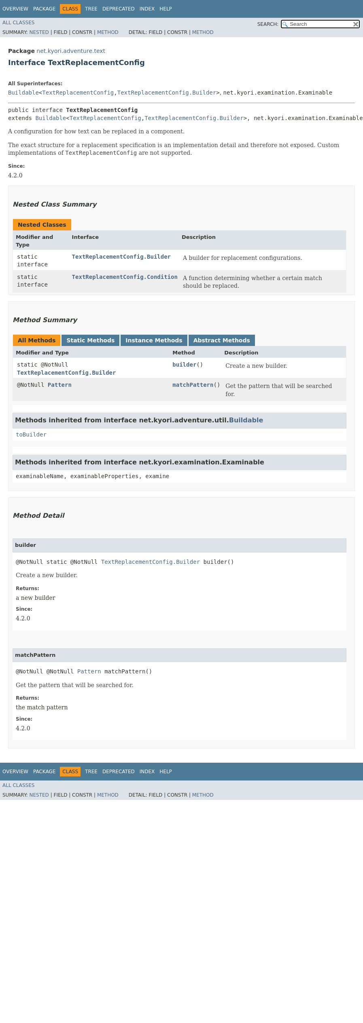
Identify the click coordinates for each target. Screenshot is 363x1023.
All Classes (18, 22)
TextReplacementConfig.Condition (125, 277)
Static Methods (90, 340)
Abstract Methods (221, 340)
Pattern (60, 385)
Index (147, 9)
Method (108, 32)
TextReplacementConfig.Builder (166, 92)
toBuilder (31, 434)
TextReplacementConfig (78, 92)
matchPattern (192, 385)
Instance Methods (153, 340)
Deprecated (118, 9)
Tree (91, 9)
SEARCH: (268, 24)
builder (184, 364)
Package (44, 9)
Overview (15, 9)
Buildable (23, 92)
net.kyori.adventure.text (70, 51)
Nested (39, 32)
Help (165, 9)
